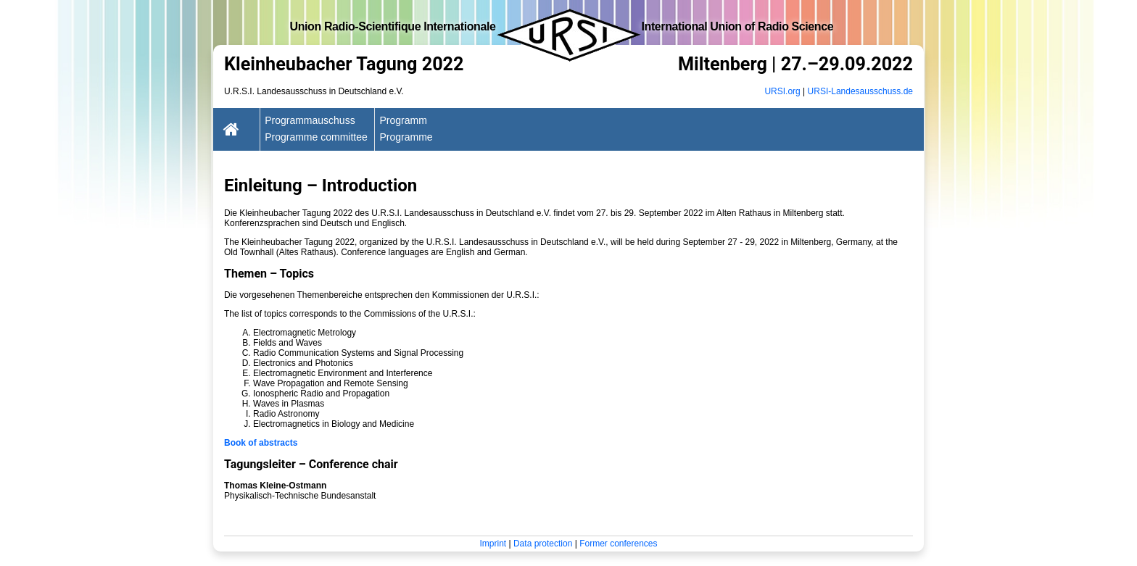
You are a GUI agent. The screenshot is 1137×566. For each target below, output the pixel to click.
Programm (402, 120)
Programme (405, 137)
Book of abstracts (260, 443)
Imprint (492, 543)
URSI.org (782, 91)
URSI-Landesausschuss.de (860, 91)
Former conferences (618, 543)
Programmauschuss (310, 120)
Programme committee (316, 137)
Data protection (542, 543)
